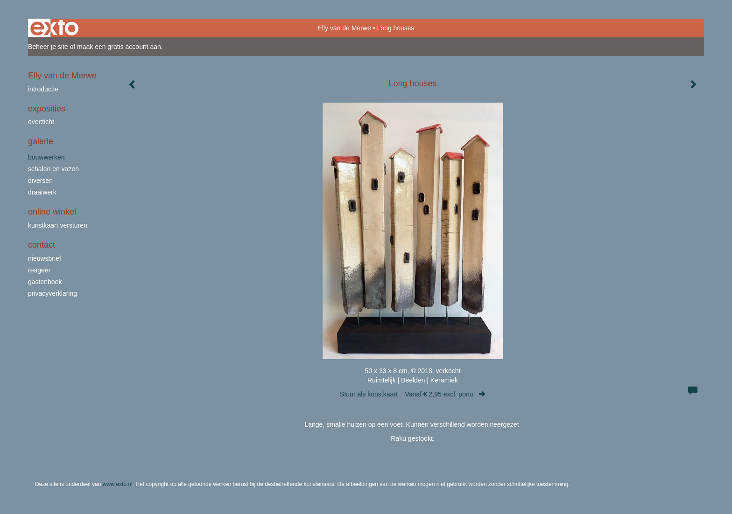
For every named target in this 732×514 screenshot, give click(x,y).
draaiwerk (42, 192)
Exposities (46, 108)
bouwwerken (46, 157)
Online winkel (52, 211)
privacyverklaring (52, 293)
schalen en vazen (53, 169)
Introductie (43, 89)
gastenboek (45, 281)
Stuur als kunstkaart (413, 394)
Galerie (40, 141)
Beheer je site (48, 46)
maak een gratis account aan (119, 46)
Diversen (40, 180)
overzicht (41, 121)
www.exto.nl (118, 484)
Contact (41, 245)
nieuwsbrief (44, 258)
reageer (39, 270)
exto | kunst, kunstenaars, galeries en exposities (54, 28)
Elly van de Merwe (344, 28)
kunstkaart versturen (57, 225)
